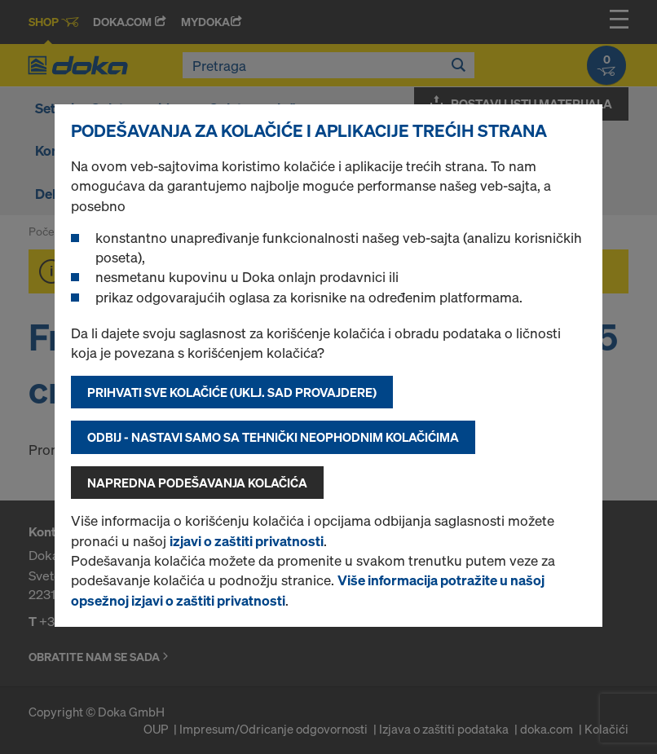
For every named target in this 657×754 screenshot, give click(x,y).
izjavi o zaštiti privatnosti (247, 540)
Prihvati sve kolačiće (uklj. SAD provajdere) (232, 392)
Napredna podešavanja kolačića (197, 482)
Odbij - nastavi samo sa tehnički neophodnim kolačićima (273, 437)
